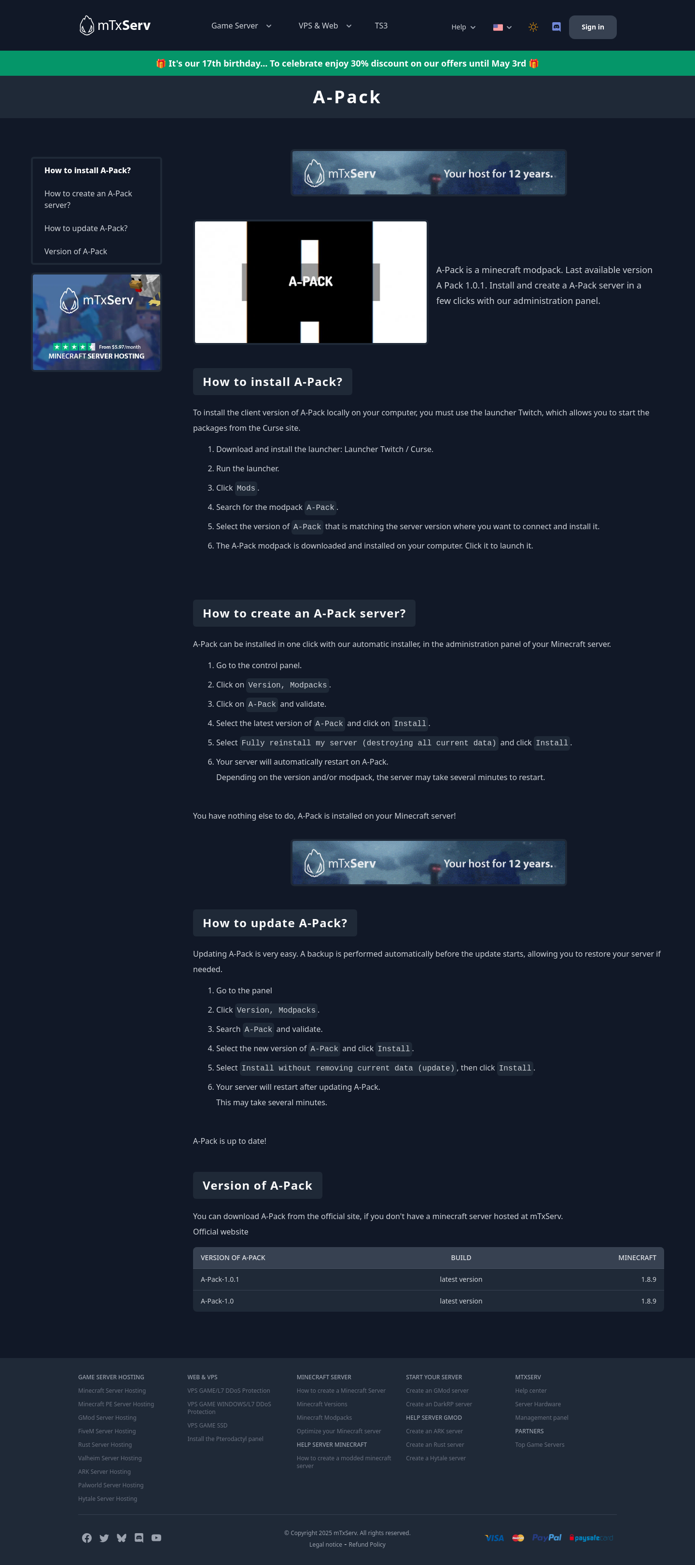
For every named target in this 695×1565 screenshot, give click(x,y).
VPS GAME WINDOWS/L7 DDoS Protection (229, 1408)
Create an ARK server (434, 1431)
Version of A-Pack (75, 251)
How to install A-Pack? (87, 170)
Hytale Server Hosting (107, 1499)
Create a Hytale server (436, 1458)
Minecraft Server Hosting (112, 1391)
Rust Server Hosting (105, 1445)
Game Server (242, 25)
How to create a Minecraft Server (341, 1391)
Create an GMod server (437, 1391)
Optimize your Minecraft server (339, 1431)
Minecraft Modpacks (324, 1418)
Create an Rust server (435, 1445)
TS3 (381, 25)
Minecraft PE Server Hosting (116, 1404)
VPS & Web (326, 25)
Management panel (542, 1418)
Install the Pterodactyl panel (225, 1439)
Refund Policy (367, 1544)
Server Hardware (538, 1404)
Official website (221, 1231)
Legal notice (325, 1544)
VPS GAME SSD (207, 1425)
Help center (531, 1391)
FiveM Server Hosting (107, 1431)
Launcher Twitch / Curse (387, 449)
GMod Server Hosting (107, 1418)
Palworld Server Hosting (111, 1485)
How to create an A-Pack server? (88, 199)
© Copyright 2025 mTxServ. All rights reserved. (347, 1533)
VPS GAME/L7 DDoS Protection (228, 1391)
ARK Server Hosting (104, 1472)
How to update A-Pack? (85, 228)
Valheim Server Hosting (110, 1458)
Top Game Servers (540, 1445)
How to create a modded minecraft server (344, 1462)
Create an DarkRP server (439, 1404)
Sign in (593, 26)
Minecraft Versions (322, 1404)
